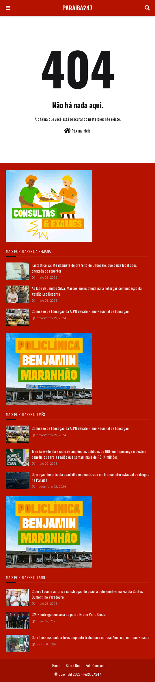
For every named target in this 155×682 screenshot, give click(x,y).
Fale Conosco (95, 665)
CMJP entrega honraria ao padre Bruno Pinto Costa (69, 614)
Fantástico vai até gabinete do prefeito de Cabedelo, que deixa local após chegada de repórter (84, 268)
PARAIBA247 (77, 7)
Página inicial (77, 131)
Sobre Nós (73, 665)
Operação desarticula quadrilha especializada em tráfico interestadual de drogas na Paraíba (90, 477)
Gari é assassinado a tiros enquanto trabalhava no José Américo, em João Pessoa (90, 637)
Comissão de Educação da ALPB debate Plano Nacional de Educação (80, 311)
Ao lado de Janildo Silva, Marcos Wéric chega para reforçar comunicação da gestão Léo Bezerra (87, 291)
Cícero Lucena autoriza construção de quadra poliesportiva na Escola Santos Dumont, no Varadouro (87, 594)
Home (56, 665)
